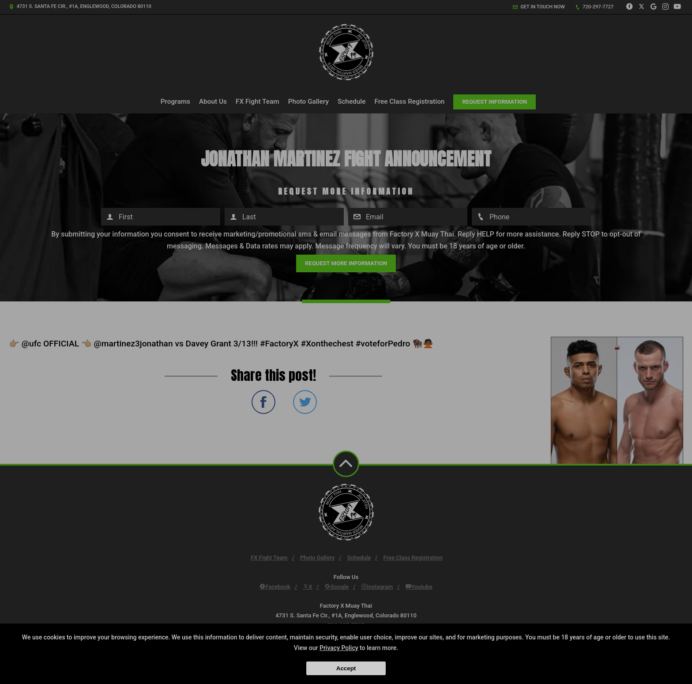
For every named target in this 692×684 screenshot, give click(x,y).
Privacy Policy (339, 647)
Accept (346, 668)
